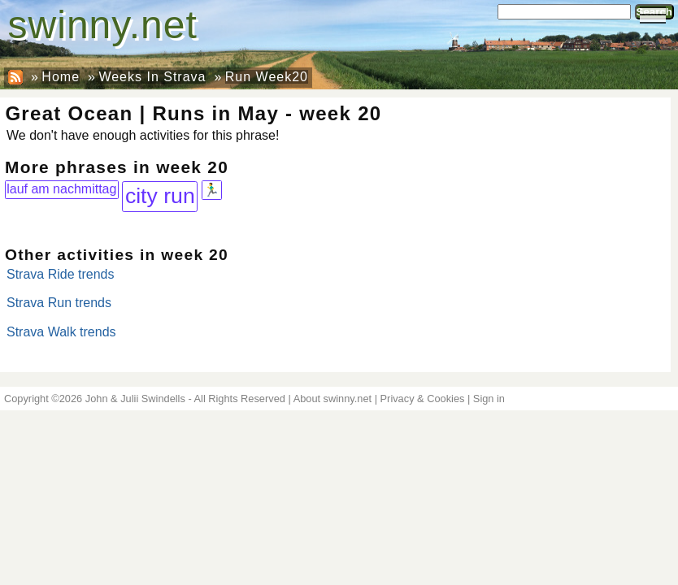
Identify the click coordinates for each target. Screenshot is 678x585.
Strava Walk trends (61, 332)
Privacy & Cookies (422, 398)
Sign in (489, 398)
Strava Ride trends (61, 274)
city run (160, 196)
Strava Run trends (59, 303)
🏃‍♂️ (211, 189)
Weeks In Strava (152, 77)
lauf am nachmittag (61, 189)
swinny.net (103, 24)
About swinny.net (332, 398)
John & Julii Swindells (135, 398)
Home (60, 77)
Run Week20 (266, 77)
